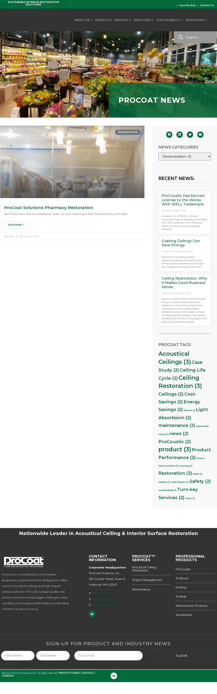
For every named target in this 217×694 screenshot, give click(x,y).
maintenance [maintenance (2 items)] (176, 425)
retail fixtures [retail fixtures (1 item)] (180, 482)
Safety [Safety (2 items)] (200, 481)
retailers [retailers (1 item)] (164, 482)
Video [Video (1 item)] (190, 498)
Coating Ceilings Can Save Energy (181, 243)
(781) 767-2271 (102, 599)
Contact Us (207, 5)
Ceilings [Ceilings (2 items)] (171, 394)
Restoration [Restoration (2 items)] (175, 473)
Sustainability (168, 20)
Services (121, 20)
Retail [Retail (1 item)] (197, 474)
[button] (169, 134)
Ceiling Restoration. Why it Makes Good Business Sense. (184, 282)
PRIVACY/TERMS (69, 672)
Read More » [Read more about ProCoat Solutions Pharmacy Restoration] (16, 224)
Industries (142, 20)
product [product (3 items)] (174, 449)
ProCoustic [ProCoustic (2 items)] (174, 441)
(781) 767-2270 (103, 593)
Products (103, 20)
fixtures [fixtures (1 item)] (189, 410)
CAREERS (8, 675)
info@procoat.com (106, 605)
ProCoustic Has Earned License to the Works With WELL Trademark (183, 200)
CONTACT (87, 672)
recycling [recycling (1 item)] (185, 466)
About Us (82, 20)
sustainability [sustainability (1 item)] (167, 490)
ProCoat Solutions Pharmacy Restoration (48, 207)
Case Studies (187, 5)
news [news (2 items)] (179, 433)
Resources (195, 20)
